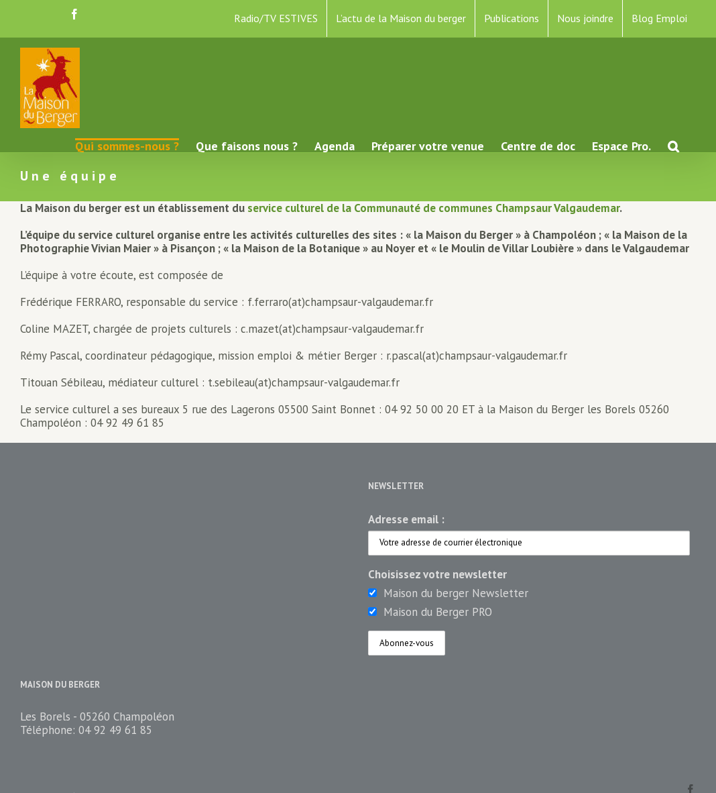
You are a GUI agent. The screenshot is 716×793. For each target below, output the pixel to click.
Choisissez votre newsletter (437, 574)
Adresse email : (406, 519)
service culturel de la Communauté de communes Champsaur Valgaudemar (433, 208)
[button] (673, 145)
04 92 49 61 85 (115, 730)
